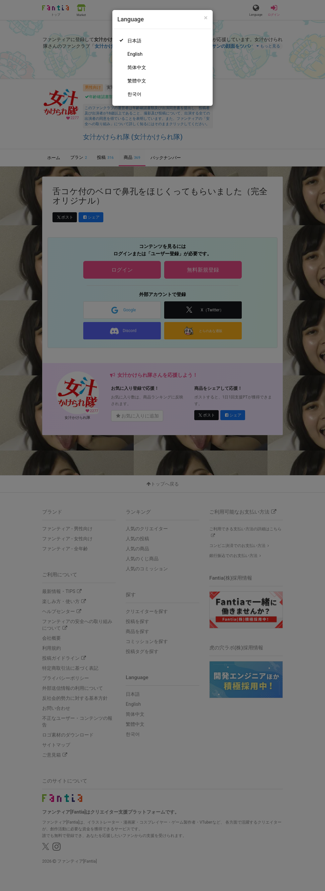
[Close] (206, 17)
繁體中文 (136, 80)
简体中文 (136, 67)
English (134, 54)
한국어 (134, 94)
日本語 (134, 40)
